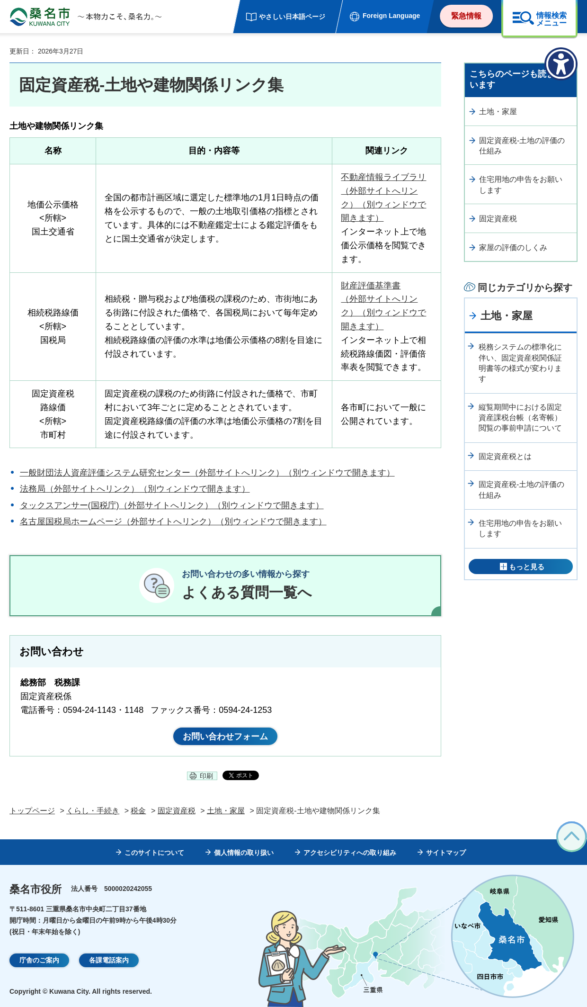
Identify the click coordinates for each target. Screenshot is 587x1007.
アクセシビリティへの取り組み (349, 852)
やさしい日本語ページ (292, 16)
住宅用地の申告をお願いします (520, 184)
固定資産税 (498, 219)
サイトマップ (446, 852)
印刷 (206, 776)
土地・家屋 (498, 112)
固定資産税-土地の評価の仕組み (522, 145)
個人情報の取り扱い (244, 852)
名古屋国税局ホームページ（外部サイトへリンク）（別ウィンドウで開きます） (173, 521)
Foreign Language (391, 15)
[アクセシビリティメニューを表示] (561, 64)
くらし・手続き (92, 811)
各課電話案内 (109, 960)
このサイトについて (154, 852)
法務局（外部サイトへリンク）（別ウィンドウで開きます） (135, 489)
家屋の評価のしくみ (513, 247)
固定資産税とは (505, 456)
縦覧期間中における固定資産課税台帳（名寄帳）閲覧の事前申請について (520, 417)
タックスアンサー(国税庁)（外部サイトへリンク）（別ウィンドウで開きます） (172, 505)
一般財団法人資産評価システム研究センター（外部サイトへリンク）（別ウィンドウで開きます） (207, 472)
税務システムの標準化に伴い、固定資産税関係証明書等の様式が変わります (520, 363)
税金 (138, 811)
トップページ (32, 811)
